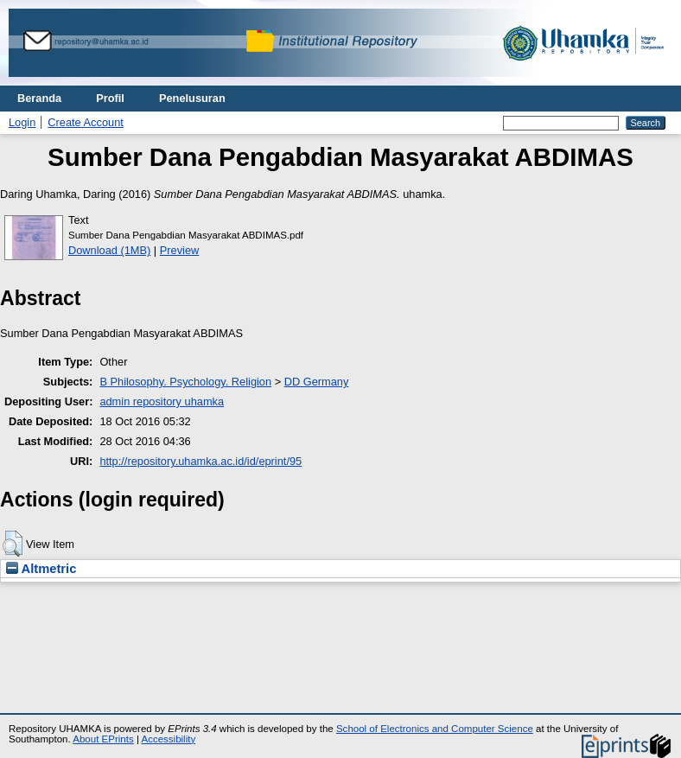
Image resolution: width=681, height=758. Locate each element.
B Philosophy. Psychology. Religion (185, 381)
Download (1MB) (109, 250)
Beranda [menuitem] (39, 98)
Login (22, 122)
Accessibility (168, 739)
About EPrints (103, 739)
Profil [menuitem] (110, 98)
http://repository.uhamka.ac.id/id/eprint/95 (200, 461)
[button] (12, 544)
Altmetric (41, 569)
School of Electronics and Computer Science (434, 728)
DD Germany (316, 381)
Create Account (86, 122)
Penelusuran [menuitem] (192, 98)
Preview (180, 250)
